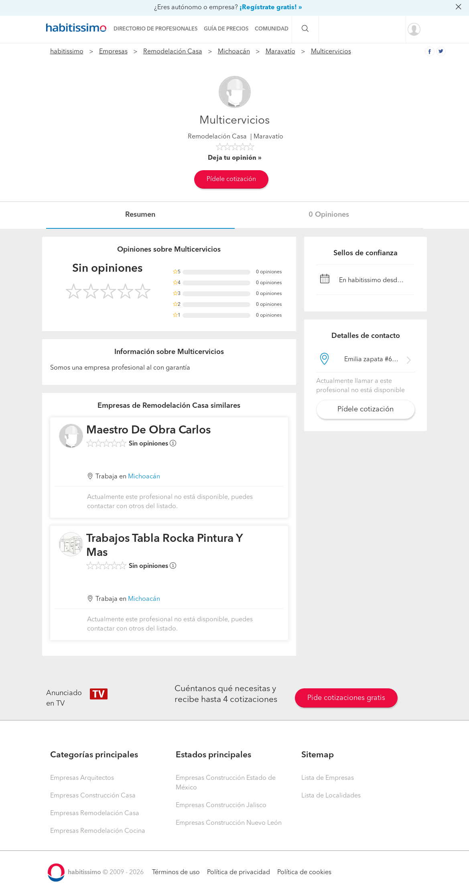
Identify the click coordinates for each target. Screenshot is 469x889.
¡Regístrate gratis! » (271, 7)
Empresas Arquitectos (82, 778)
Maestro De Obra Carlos (148, 430)
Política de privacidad (238, 872)
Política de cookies (304, 872)
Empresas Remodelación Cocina (97, 831)
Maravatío (280, 52)
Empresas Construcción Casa (93, 796)
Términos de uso (176, 872)
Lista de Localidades (331, 796)
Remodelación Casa (172, 52)
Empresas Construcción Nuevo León (229, 823)
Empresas (113, 52)
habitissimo (66, 52)
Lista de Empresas (327, 778)
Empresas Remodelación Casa (94, 813)
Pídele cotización (231, 179)
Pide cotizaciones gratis (346, 698)
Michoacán (234, 52)
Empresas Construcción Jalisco (221, 805)
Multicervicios (331, 52)
